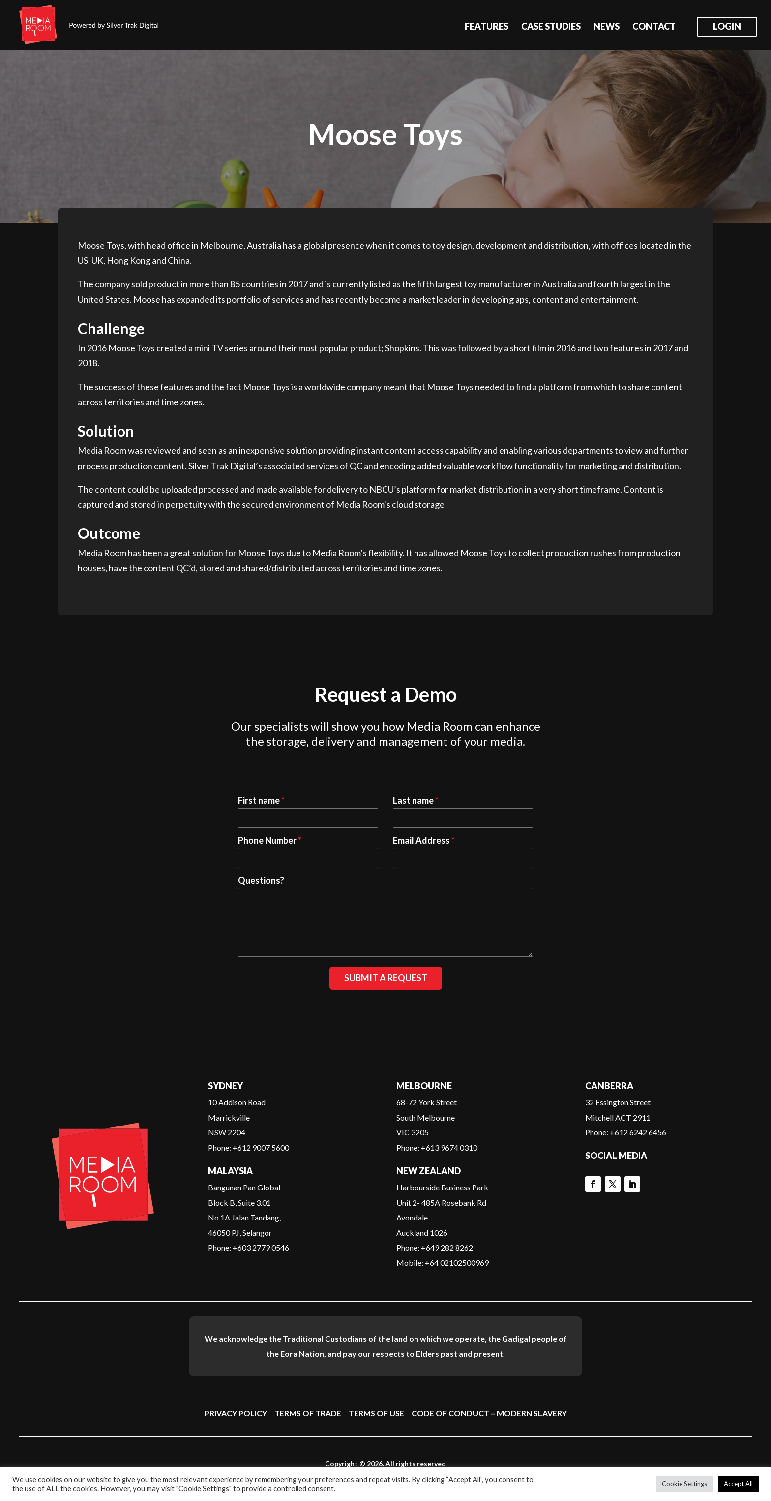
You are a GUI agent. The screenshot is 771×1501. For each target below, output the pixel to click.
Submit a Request (385, 977)
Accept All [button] (738, 1484)
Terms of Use (376, 1413)
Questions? (261, 880)
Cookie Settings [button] (684, 1484)
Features (486, 27)
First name (261, 800)
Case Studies (551, 27)
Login (727, 27)
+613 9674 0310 (449, 1147)
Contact (654, 27)
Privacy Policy (236, 1413)
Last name (416, 800)
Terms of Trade (307, 1413)
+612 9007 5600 (261, 1147)
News (606, 27)
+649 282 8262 (447, 1247)
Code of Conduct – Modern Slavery (489, 1413)
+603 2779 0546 (261, 1247)
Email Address (424, 840)
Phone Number (269, 840)
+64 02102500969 (457, 1262)
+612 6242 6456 (638, 1132)
